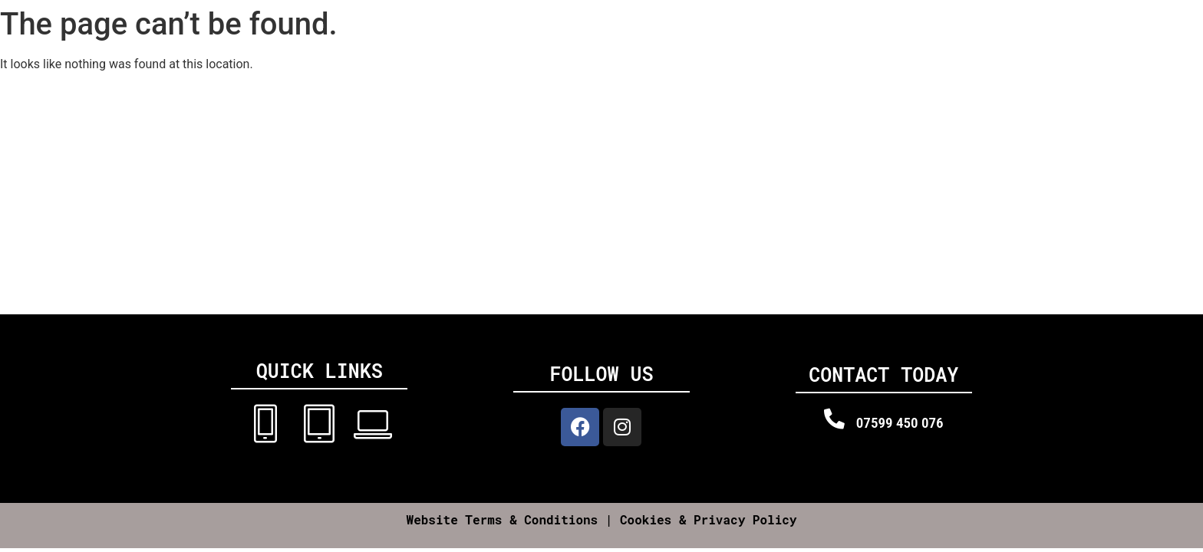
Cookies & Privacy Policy (708, 519)
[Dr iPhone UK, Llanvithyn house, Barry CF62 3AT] (601, 199)
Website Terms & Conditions (502, 519)
